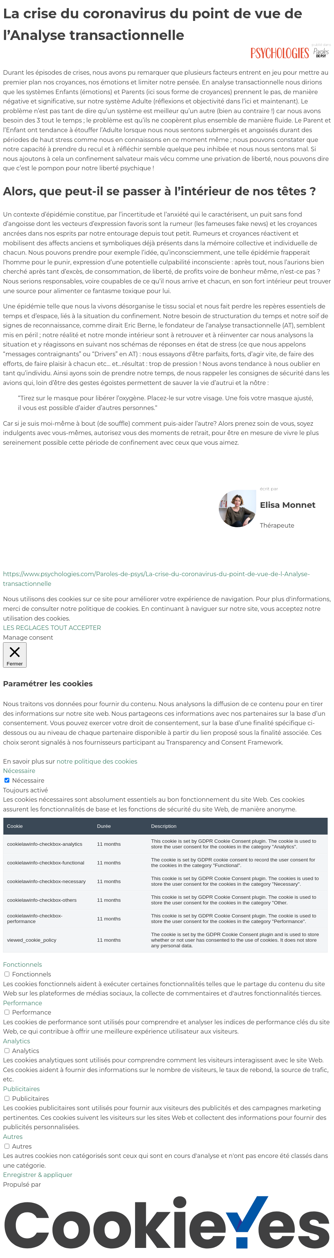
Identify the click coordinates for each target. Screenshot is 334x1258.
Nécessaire (28, 780)
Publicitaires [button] (21, 1089)
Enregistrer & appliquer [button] (38, 1174)
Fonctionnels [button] (22, 964)
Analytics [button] (16, 1041)
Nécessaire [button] (19, 770)
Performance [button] (22, 1003)
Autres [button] (12, 1136)
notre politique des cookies (96, 761)
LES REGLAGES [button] (26, 627)
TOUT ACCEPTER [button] (75, 627)
